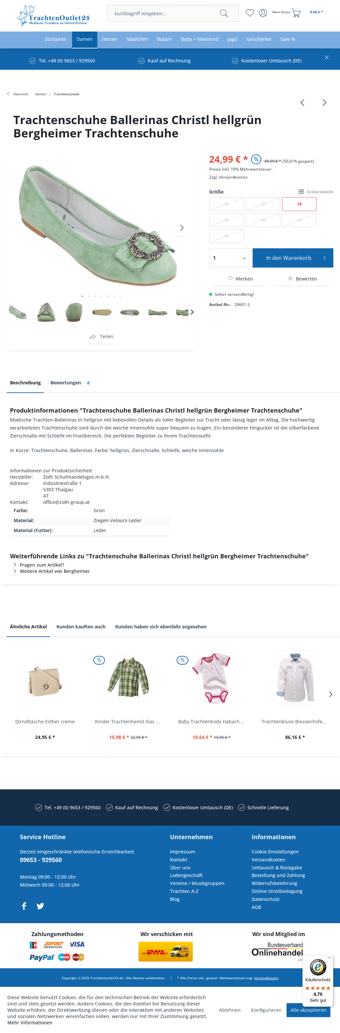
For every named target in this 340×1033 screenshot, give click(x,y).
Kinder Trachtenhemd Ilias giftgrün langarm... (130, 721)
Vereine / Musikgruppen (197, 883)
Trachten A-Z (184, 891)
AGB (256, 907)
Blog (175, 899)
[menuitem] (173, 13)
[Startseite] (55, 39)
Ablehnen (230, 1010)
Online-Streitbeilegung (277, 891)
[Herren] (109, 39)
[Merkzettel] (249, 13)
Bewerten (302, 279)
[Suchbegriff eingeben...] (173, 13)
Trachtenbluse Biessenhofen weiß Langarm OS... (297, 721)
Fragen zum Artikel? (37, 565)
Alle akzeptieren (308, 1010)
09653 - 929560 (41, 860)
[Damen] (84, 39)
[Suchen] (224, 13)
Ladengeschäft (186, 875)
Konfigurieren (266, 1010)
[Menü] (329, 959)
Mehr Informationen (29, 1022)
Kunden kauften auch (81, 626)
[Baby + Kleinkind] (199, 39)
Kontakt (178, 859)
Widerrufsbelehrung (274, 883)
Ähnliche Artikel (28, 626)
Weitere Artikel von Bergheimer (50, 571)
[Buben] (164, 39)
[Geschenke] (259, 39)
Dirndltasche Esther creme (45, 721)
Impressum (182, 851)
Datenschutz (266, 899)
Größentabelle (315, 192)
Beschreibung (25, 382)
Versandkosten (233, 177)
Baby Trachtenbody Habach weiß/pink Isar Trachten (213, 721)
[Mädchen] (137, 39)
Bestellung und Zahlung (278, 875)
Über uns (180, 867)
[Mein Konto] (275, 13)
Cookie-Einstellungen (275, 851)
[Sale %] (288, 39)
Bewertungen (71, 382)
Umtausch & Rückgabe (277, 867)
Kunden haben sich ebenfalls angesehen (161, 626)
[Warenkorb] (308, 13)
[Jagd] (232, 39)
